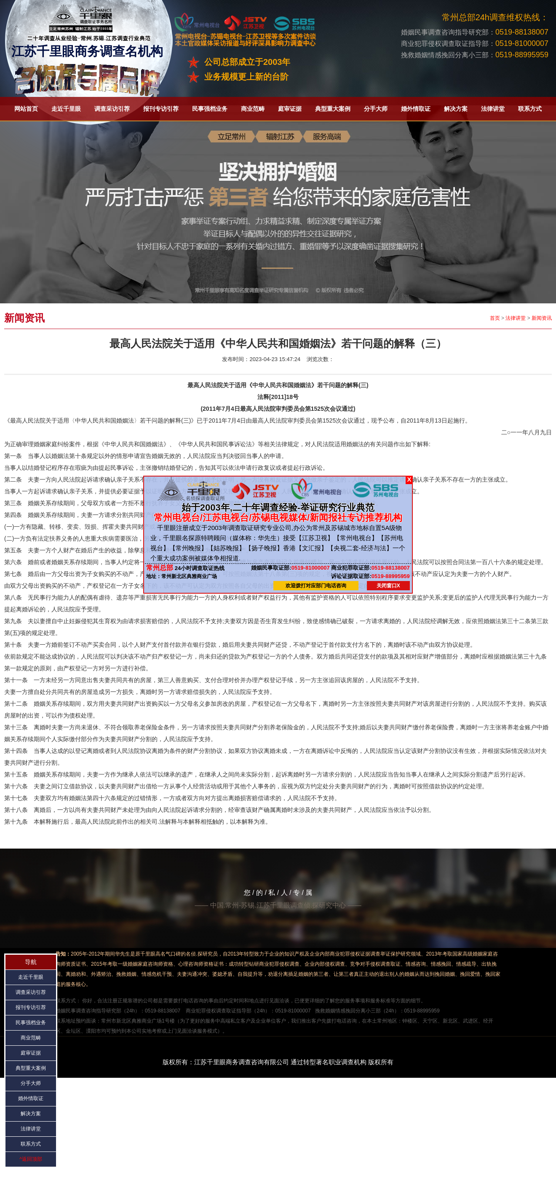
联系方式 (530, 108)
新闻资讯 (542, 318)
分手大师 (376, 108)
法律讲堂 (493, 108)
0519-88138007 (370, 568)
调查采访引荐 (112, 108)
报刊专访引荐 (161, 108)
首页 (495, 318)
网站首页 (26, 108)
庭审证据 (290, 108)
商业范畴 (253, 108)
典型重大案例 (332, 108)
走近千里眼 (66, 108)
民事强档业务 (209, 108)
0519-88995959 (370, 576)
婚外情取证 (415, 108)
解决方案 (456, 108)
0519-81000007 (290, 568)
